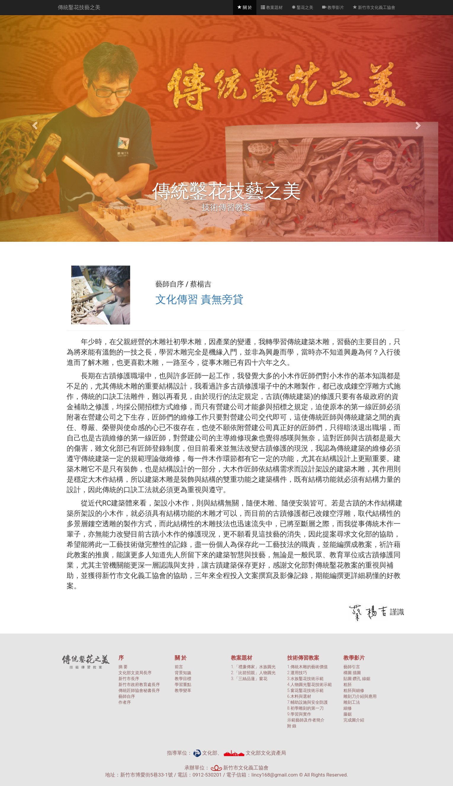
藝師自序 (126, 696)
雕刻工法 (351, 702)
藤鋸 (347, 714)
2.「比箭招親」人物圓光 (253, 672)
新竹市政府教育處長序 (139, 684)
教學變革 (183, 690)
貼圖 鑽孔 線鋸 (356, 678)
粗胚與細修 (353, 690)
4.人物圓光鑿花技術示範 (309, 684)
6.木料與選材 (299, 696)
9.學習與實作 (299, 714)
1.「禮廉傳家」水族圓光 (253, 666)
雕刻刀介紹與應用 (360, 696)
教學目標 (183, 678)
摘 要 (123, 666)
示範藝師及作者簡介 (306, 720)
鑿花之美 (302, 7)
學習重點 (183, 684)
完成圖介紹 (353, 720)
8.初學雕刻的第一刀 (305, 708)
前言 (179, 666)
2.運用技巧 (297, 672)
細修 (347, 708)
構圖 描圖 (352, 672)
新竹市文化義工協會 (374, 7)
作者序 (124, 702)
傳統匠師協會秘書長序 (139, 690)
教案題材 (271, 7)
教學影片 (333, 7)
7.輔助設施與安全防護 (307, 702)
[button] (34, 124)
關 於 (246, 7)
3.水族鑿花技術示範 (305, 678)
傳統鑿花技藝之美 (79, 7)
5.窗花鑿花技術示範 (305, 690)
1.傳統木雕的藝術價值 (307, 666)
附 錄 (291, 726)
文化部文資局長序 (135, 672)
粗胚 (347, 684)
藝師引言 (351, 666)
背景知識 (183, 672)
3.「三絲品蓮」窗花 (249, 678)
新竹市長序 (128, 678)
